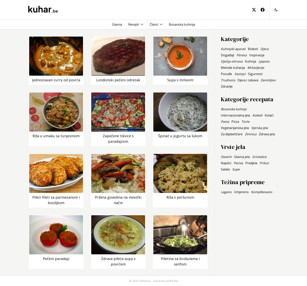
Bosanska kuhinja (182, 24)
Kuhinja (250, 61)
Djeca (264, 49)
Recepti (133, 24)
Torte (245, 121)
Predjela (251, 163)
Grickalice (259, 157)
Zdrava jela (267, 134)
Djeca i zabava (247, 80)
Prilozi (264, 163)
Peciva (238, 163)
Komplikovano (261, 192)
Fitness (242, 55)
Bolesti (253, 49)
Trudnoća (228, 80)
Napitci (226, 163)
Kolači (269, 115)
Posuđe (226, 74)
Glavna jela (242, 157)
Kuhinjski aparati (233, 49)
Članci (154, 24)
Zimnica (250, 134)
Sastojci (240, 74)
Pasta (225, 121)
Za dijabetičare (232, 134)
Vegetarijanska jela (235, 128)
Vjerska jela (259, 128)
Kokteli (257, 115)
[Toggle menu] (142, 24)
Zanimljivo (268, 80)
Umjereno (241, 192)
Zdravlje (227, 86)
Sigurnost (255, 74)
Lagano (226, 192)
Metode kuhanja (233, 67)
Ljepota (263, 61)
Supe (236, 169)
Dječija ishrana (232, 61)
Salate (225, 169)
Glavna (117, 24)
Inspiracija (256, 55)
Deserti (226, 157)
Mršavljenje (255, 67)
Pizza (235, 121)
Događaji (227, 55)
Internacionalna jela (235, 115)
